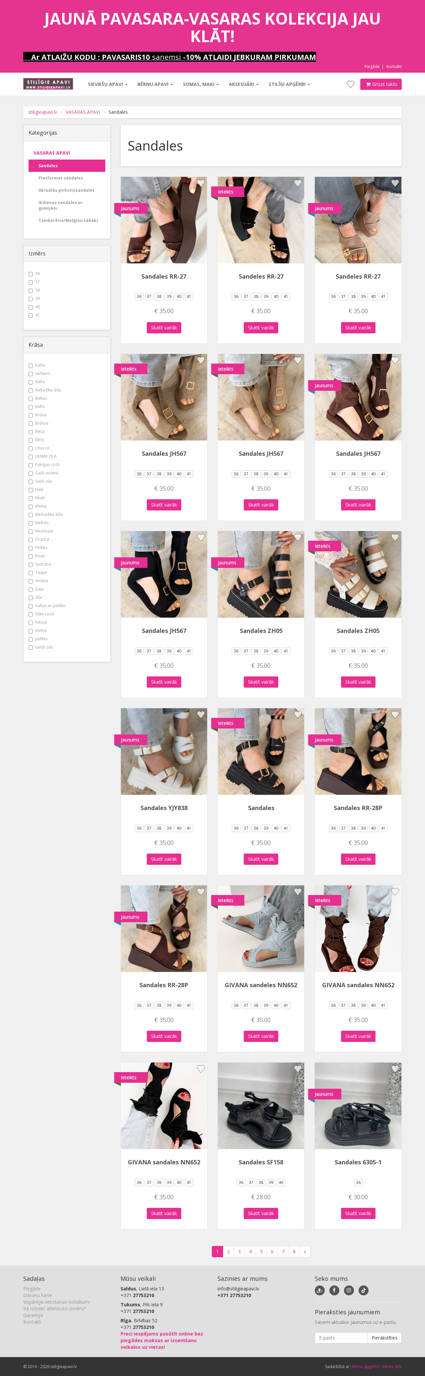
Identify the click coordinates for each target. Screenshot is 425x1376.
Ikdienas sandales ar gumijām (61, 205)
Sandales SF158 (261, 1162)
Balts (36, 406)
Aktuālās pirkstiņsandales (67, 190)
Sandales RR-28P (358, 808)
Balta (37, 381)
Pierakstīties (384, 1338)
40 (34, 307)
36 (34, 273)
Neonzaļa (41, 531)
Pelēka (38, 547)
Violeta (38, 581)
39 (34, 298)
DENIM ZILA (43, 456)
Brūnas (38, 423)
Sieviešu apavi (108, 84)
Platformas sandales (61, 178)
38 (34, 290)
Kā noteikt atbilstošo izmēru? (54, 1308)
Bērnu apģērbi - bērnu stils (377, 1366)
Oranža (39, 539)
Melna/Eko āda (46, 514)
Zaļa (36, 589)
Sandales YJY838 (164, 808)
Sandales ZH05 (261, 631)
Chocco (39, 448)
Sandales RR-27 (163, 276)
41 (34, 315)
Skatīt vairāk (164, 327)
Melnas (38, 522)
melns (37, 630)
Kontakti (394, 66)
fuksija (38, 622)
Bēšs (36, 440)
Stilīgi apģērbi (289, 84)
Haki (36, 489)
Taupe (38, 572)
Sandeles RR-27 (261, 276)
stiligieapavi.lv (42, 112)
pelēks (38, 639)
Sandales (48, 166)
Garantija (33, 1315)
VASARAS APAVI (83, 112)
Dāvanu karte (37, 1295)
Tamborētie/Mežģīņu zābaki (68, 220)
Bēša (36, 431)
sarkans (39, 373)
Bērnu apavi (155, 84)
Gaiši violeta (43, 473)
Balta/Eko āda (45, 390)
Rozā (36, 556)
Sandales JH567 (164, 453)
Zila (35, 597)
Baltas (38, 398)
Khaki (37, 498)
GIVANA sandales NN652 (358, 985)
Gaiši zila (40, 481)
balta (37, 365)
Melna (37, 506)
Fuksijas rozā (44, 464)
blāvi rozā (41, 614)
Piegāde (372, 66)
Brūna (37, 415)
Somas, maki (201, 84)
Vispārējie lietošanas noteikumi (56, 1302)
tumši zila (41, 647)
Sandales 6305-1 (358, 1162)
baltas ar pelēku (47, 605)
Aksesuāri (244, 84)
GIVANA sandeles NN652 (261, 985)
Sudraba (40, 564)
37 (34, 282)
